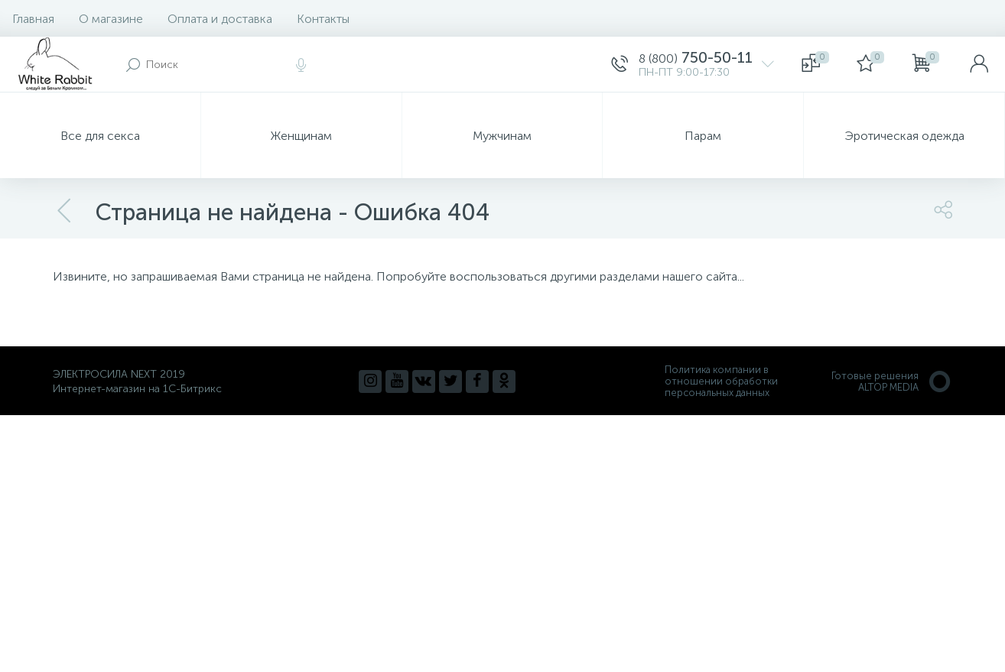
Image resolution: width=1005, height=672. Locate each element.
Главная (33, 18)
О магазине (111, 18)
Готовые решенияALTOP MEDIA (891, 381)
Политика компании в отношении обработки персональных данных (721, 381)
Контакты (323, 18)
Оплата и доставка (220, 18)
